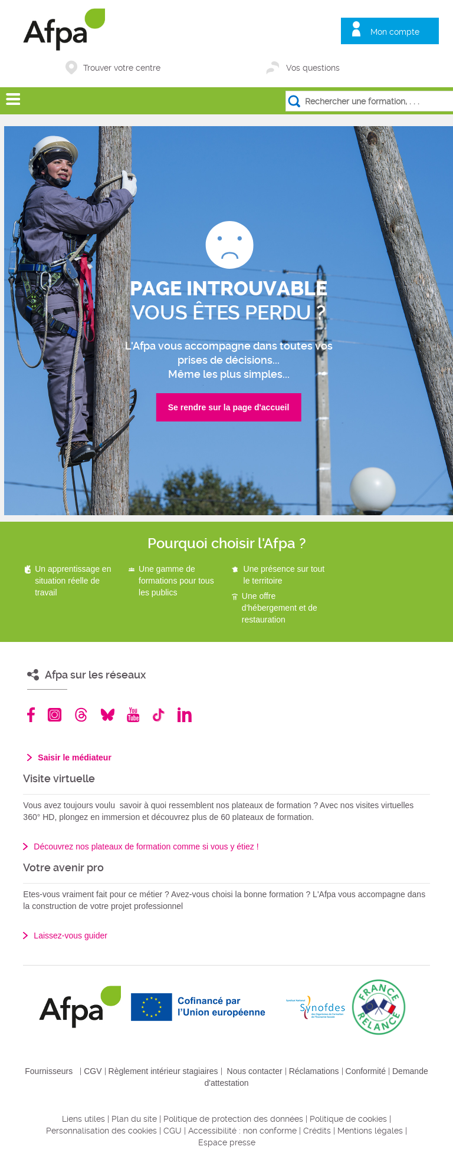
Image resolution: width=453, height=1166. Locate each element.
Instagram (54, 714)
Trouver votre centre (121, 68)
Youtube (133, 714)
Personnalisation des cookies (101, 1130)
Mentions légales (370, 1130)
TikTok (158, 714)
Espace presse (226, 1142)
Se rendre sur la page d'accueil (229, 407)
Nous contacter (255, 1071)
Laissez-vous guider (70, 935)
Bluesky (107, 714)
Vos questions (313, 68)
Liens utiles (83, 1119)
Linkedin (185, 714)
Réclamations (314, 1071)
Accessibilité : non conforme (242, 1130)
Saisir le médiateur (74, 757)
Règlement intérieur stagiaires (163, 1071)
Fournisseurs (49, 1071)
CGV (92, 1071)
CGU (172, 1130)
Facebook (31, 714)
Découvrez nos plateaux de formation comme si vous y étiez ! (146, 846)
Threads (81, 714)
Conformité (366, 1071)
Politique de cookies (348, 1119)
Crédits (317, 1130)
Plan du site (134, 1119)
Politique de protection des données (233, 1119)
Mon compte (394, 32)
